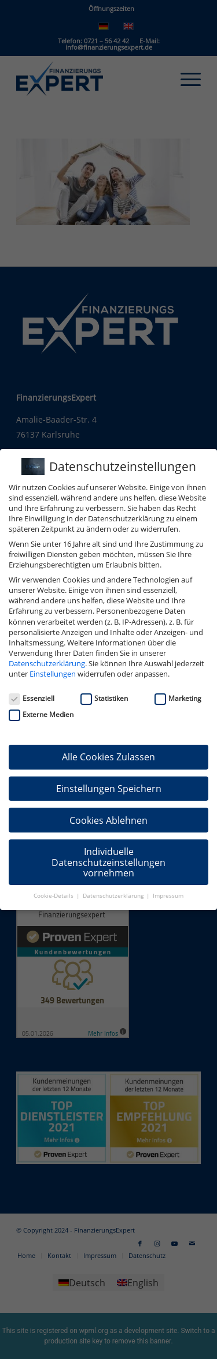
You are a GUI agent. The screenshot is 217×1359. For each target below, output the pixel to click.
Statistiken (104, 698)
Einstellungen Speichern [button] (108, 788)
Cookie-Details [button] (54, 895)
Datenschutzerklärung (47, 663)
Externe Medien (41, 714)
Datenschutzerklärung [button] (114, 895)
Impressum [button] (168, 895)
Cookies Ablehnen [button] (108, 820)
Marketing (178, 698)
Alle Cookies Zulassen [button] (108, 757)
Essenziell (31, 698)
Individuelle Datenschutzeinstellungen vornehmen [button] (108, 862)
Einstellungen (53, 674)
